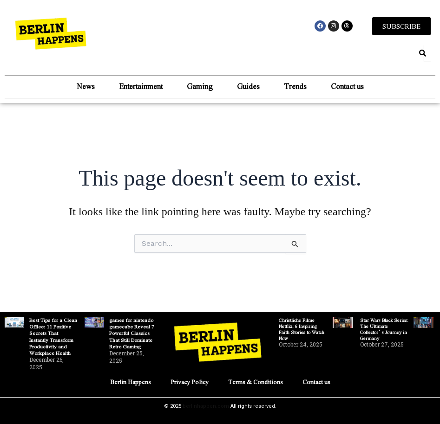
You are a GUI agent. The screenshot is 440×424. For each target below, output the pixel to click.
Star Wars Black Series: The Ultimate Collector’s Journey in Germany (384, 329)
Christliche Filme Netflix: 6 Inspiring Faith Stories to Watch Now (301, 329)
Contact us (347, 86)
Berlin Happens (129, 381)
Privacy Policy (188, 381)
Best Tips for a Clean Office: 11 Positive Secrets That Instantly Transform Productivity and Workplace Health (53, 336)
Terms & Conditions (255, 381)
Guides (248, 86)
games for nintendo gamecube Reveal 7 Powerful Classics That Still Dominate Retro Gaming (131, 333)
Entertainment (141, 86)
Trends (295, 86)
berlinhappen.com (206, 406)
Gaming (200, 86)
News (86, 86)
